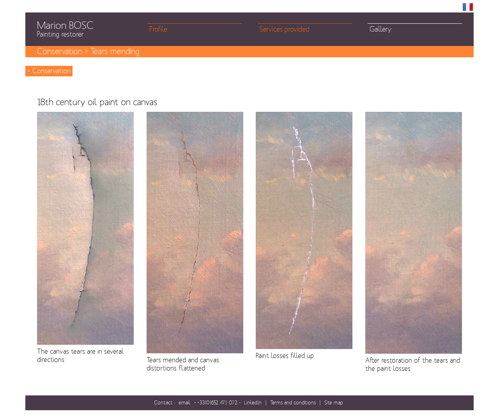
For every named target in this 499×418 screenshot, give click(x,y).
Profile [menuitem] (158, 29)
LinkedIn (253, 403)
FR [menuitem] (468, 7)
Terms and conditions (293, 403)
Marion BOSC (92, 29)
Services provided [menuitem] (285, 29)
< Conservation (49, 71)
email (185, 403)
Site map (333, 403)
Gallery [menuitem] (380, 29)
